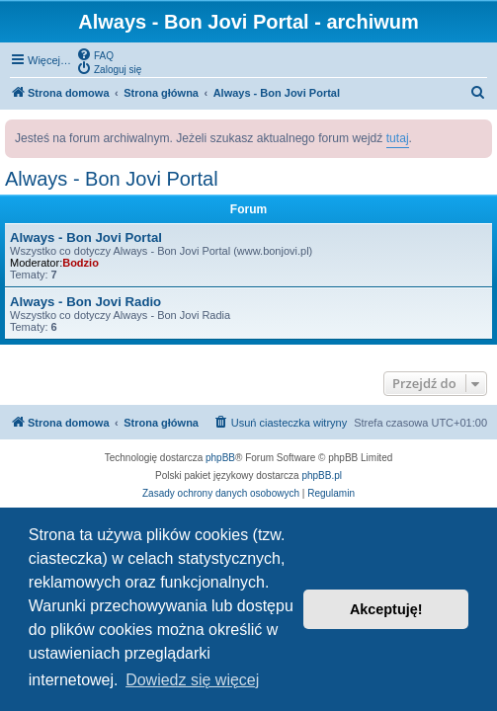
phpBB (220, 457)
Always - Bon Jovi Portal (111, 179)
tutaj (397, 138)
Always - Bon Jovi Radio (85, 301)
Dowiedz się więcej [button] (192, 680)
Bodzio (80, 263)
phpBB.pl (321, 475)
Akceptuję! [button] (386, 609)
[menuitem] (95, 54)
